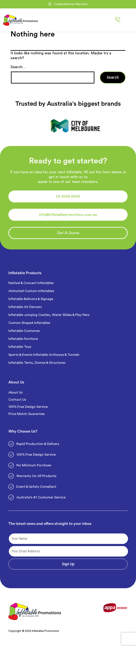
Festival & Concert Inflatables (31, 283)
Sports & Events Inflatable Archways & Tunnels (43, 354)
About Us (15, 392)
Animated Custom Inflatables (31, 291)
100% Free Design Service (28, 406)
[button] (68, 196)
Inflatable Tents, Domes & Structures (36, 362)
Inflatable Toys (20, 346)
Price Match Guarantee (26, 414)
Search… (18, 67)
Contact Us (17, 399)
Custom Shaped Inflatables (29, 323)
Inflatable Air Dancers (25, 307)
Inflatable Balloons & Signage (30, 299)
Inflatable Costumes (24, 330)
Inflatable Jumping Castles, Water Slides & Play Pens (48, 315)
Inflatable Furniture (23, 338)
